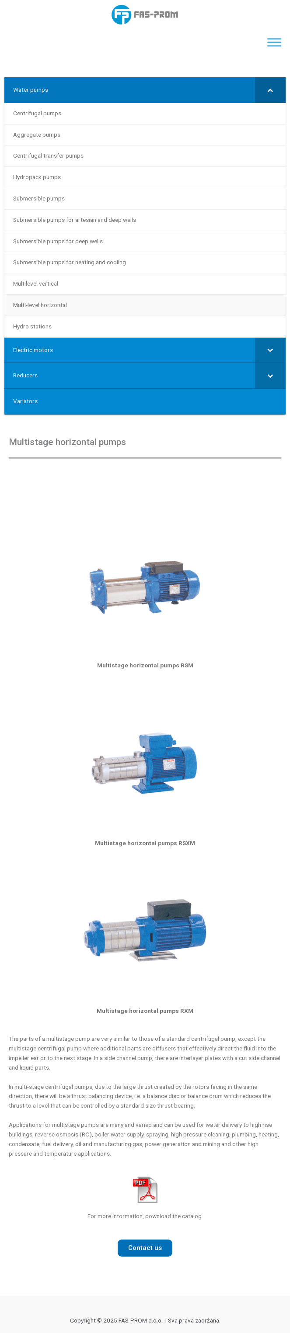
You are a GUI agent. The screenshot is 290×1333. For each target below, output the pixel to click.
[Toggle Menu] (274, 42)
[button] (145, 1248)
